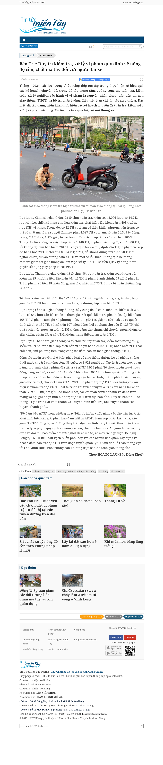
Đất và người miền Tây (58, 675)
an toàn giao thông (65, 471)
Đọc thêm (28, 590)
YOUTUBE (129, 671)
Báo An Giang (117, 471)
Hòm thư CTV (113, 650)
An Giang (103, 471)
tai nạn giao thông (86, 471)
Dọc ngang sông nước (31, 675)
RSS (91, 46)
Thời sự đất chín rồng (57, 665)
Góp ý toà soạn (133, 650)
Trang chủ (27, 55)
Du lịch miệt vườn (58, 683)
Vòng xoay (46, 55)
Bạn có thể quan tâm (35, 478)
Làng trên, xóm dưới (85, 673)
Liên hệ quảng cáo (133, 2)
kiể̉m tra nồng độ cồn (43, 471)
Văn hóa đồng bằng (33, 683)
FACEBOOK (116, 671)
